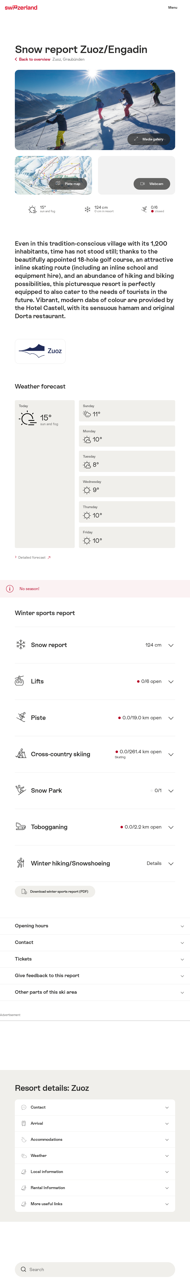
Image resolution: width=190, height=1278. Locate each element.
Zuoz (80, 1088)
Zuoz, (57, 59)
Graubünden (74, 59)
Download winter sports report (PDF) (55, 891)
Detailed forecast (34, 557)
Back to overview (33, 59)
